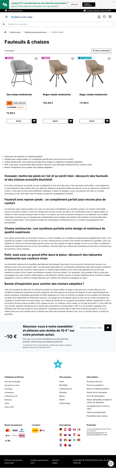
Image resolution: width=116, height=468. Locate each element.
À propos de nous (94, 382)
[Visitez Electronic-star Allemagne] (60, 429)
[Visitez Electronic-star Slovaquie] (65, 435)
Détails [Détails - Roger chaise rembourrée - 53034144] (55, 121)
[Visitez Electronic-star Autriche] (65, 429)
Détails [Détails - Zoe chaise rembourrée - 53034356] (18, 121)
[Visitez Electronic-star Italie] (78, 429)
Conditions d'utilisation (94, 435)
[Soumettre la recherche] (4, 24)
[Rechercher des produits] (58, 24)
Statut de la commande (97, 392)
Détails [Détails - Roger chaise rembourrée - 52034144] (91, 121)
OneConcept (64, 403)
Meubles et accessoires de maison (38, 32)
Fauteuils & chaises (62, 32)
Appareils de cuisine (13, 385)
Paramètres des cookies (97, 416)
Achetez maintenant (83, 4)
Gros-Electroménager (14, 382)
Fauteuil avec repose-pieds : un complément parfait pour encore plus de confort (39, 159)
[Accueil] (7, 32)
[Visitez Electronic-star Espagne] (60, 435)
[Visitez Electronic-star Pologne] (78, 435)
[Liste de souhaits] (104, 17)
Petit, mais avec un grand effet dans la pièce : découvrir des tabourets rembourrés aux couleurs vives (48, 165)
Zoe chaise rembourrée (14, 96)
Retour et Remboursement (98, 389)
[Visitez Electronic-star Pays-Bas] (60, 445)
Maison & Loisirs (16, 32)
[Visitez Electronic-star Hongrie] (74, 435)
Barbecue (9, 400)
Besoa (62, 396)
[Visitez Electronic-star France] (74, 429)
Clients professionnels (96, 412)
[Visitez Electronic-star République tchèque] (69, 435)
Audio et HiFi (10, 407)
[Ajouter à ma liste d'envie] (36, 59)
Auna (61, 382)
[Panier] (109, 17)
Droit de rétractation (95, 396)
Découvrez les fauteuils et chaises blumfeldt (23, 157)
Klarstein (63, 392)
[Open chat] (111, 463)
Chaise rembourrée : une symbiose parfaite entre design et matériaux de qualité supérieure (43, 162)
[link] (21, 73)
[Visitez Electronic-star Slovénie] (69, 445)
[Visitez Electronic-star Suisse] (69, 429)
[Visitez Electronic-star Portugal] (65, 445)
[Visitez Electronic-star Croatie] (60, 440)
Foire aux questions (95, 385)
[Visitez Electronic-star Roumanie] (65, 440)
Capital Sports (65, 389)
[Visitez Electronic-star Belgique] (78, 440)
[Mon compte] (99, 17)
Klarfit (62, 400)
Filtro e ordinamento (100, 51)
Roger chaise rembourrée (52, 96)
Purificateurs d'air (12, 396)
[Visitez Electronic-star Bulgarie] (69, 440)
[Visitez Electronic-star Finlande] (74, 440)
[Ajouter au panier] (34, 121)
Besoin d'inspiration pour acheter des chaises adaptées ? (29, 167)
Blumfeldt (63, 385)
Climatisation (10, 392)
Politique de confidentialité (95, 433)
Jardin (7, 403)
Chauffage (9, 389)
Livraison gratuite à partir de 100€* (98, 11)
